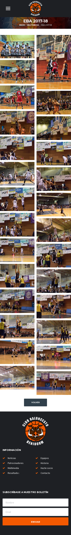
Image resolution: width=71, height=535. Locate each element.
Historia (45, 463)
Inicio (22, 25)
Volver (35, 402)
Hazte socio (47, 468)
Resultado (13, 473)
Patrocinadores (15, 463)
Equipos (45, 458)
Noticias (12, 458)
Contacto (45, 473)
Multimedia (33, 25)
